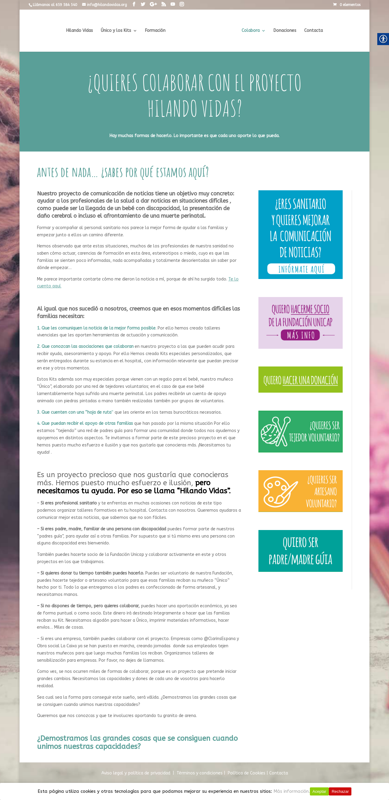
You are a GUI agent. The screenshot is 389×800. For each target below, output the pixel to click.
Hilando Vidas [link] (80, 31)
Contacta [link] (312, 31)
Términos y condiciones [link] (200, 773)
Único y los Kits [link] (117, 31)
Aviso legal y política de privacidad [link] (135, 773)
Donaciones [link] (283, 31)
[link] (134, 4)
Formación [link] (156, 31)
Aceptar (319, 791)
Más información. (291, 791)
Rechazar (340, 791)
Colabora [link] (249, 31)
